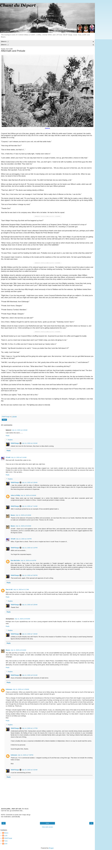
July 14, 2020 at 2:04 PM (24, 539)
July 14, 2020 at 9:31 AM (29, 675)
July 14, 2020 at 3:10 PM (29, 547)
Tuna (5, 841)
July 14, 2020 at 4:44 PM (28, 560)
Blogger (51, 848)
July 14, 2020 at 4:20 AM (19, 430)
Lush (5, 835)
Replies (10, 439)
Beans (13, 515)
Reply (7, 435)
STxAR (8, 457)
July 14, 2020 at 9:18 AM (23, 515)
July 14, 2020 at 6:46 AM (28, 495)
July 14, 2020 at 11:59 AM (21, 689)
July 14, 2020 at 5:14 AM (18, 457)
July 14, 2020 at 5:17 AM (21, 589)
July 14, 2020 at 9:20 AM (23, 526)
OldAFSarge (15, 443)
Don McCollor (15, 560)
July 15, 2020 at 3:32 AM (29, 770)
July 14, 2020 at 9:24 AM (18, 650)
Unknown (9, 689)
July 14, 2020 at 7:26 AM (29, 634)
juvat (5, 843)
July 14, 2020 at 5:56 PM (29, 575)
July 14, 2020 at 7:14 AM (29, 506)
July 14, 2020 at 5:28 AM (29, 482)
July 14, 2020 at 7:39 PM (25, 755)
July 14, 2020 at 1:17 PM (29, 728)
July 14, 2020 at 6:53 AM (22, 619)
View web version (47, 827)
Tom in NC (9, 589)
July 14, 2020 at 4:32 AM (29, 443)
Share (4, 419)
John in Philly (15, 495)
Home (47, 823)
